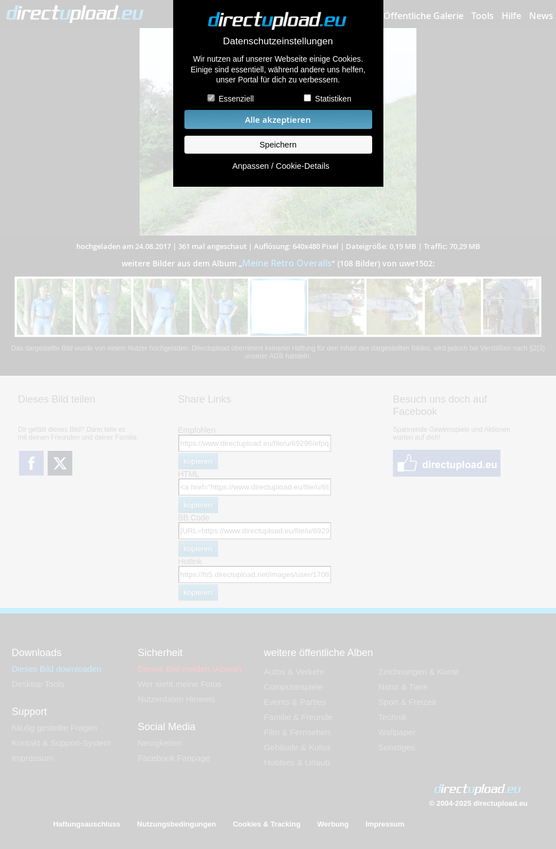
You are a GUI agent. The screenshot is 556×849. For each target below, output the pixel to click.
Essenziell (236, 98)
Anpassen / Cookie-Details (280, 166)
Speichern (278, 144)
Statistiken (333, 98)
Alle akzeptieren (278, 119)
